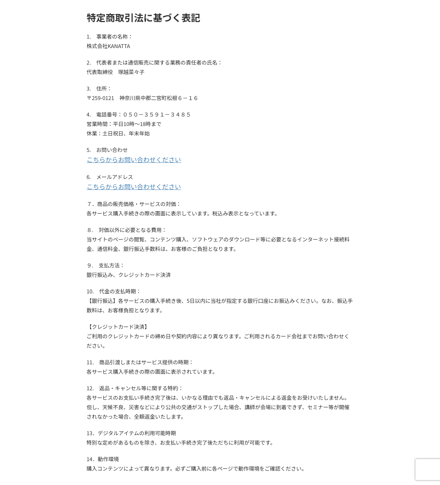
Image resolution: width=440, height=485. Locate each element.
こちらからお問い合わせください (126, 159)
